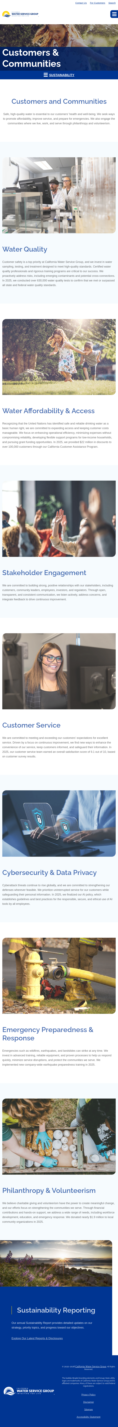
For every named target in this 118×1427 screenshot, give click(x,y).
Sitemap (88, 1409)
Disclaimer (88, 1402)
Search (112, 3)
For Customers (97, 3)
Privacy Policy (88, 1395)
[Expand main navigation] (114, 14)
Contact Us (81, 3)
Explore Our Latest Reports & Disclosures (37, 1350)
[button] (59, 75)
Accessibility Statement (88, 1417)
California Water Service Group (90, 1366)
